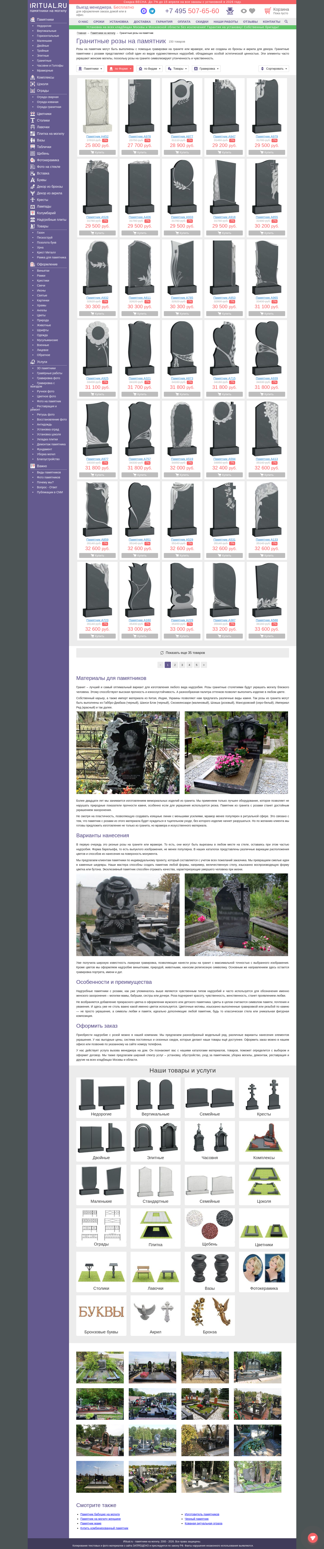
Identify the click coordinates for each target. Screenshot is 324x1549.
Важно (38, 466)
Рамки (41, 275)
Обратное (43, 355)
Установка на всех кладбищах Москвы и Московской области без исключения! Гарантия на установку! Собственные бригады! (182, 27)
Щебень (39, 153)
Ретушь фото (46, 414)
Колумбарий (43, 213)
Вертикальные (46, 30)
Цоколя (39, 84)
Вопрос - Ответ (47, 487)
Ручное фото (45, 391)
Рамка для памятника (51, 257)
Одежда (42, 335)
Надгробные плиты (48, 219)
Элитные (43, 55)
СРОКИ (98, 21)
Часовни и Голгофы (50, 65)
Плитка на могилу (47, 133)
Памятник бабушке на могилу (100, 1514)
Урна (40, 247)
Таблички (40, 147)
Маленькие (44, 40)
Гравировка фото (48, 378)
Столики (40, 120)
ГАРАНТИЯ (164, 21)
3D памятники (46, 368)
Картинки (43, 300)
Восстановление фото (52, 419)
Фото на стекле (45, 167)
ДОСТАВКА (142, 21)
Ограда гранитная (49, 107)
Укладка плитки (47, 439)
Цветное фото (46, 396)
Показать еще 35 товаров (185, 652)
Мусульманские (47, 340)
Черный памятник (196, 1518)
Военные (43, 345)
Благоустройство (48, 459)
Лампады (40, 206)
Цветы (41, 315)
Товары (39, 226)
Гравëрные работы (49, 373)
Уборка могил (46, 454)
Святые (42, 295)
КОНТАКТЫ (271, 21)
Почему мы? (45, 482)
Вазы (37, 140)
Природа (43, 320)
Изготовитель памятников (202, 1514)
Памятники (42, 19)
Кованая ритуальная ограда (203, 1523)
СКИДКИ (202, 21)
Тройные (43, 50)
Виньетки (43, 270)
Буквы (38, 180)
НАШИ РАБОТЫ (226, 21)
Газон (40, 232)
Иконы (41, 290)
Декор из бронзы (46, 186)
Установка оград (48, 429)
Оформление (43, 264)
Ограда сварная (47, 97)
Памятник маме (90, 1523)
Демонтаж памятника (51, 444)
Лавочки (40, 127)
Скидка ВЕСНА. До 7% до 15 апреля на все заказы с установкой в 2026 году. (183, 2)
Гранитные (44, 60)
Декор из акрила (46, 193)
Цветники (40, 114)
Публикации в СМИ (50, 492)
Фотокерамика (44, 160)
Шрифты (43, 330)
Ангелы (42, 310)
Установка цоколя (49, 434)
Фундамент (44, 449)
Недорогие (44, 25)
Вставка (39, 173)
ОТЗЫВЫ (250, 21)
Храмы (41, 305)
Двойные (43, 45)
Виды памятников (49, 472)
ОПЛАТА (184, 21)
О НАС (83, 21)
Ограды (39, 90)
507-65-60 (192, 11)
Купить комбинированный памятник (104, 1528)
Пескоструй (44, 237)
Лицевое (43, 350)
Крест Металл (46, 252)
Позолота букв (46, 242)
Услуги (38, 362)
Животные (44, 325)
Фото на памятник (49, 401)
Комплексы (42, 77)
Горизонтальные (48, 35)
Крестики (43, 280)
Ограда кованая (47, 102)
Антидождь (44, 424)
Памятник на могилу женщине (100, 1518)
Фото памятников (48, 477)
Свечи (41, 285)
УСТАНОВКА (119, 21)
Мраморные (45, 70)
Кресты (39, 200)
